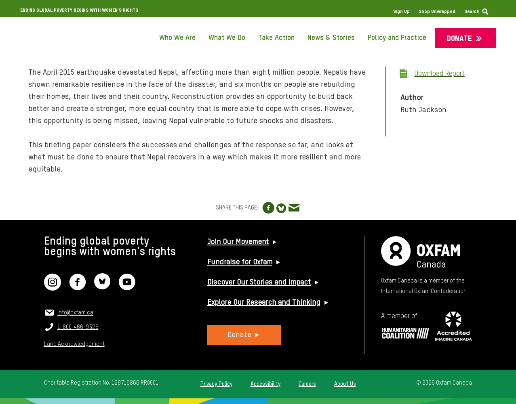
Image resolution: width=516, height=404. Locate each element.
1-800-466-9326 (78, 327)
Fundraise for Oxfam (239, 262)
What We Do (227, 38)
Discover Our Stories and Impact (259, 282)
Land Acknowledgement (74, 344)
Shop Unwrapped (437, 11)
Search (472, 11)
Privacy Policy (216, 384)
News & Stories (331, 38)
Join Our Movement (238, 242)
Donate (459, 39)
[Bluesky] (102, 287)
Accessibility (265, 384)
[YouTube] (126, 287)
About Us (345, 384)
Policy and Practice (397, 38)
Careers (307, 384)
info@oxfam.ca (75, 313)
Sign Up (401, 11)
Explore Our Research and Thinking (263, 302)
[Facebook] (77, 287)
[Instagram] (52, 287)
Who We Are (177, 38)
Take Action (276, 38)
